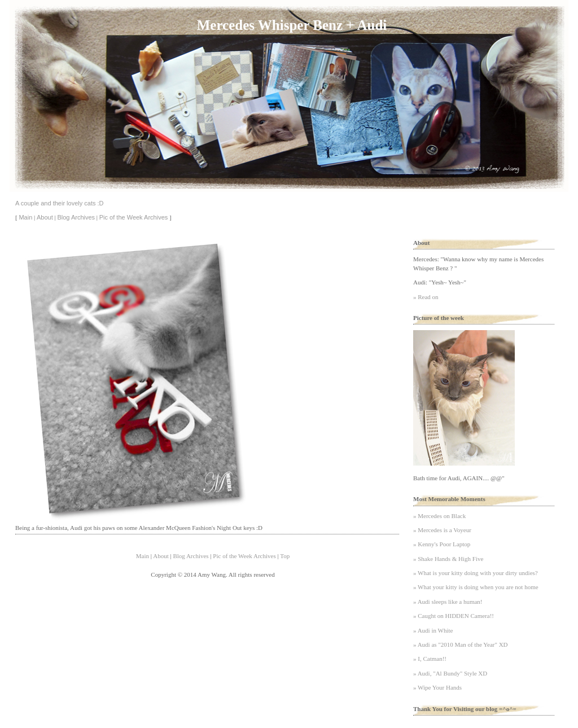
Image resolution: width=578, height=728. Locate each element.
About (45, 217)
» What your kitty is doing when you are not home (475, 587)
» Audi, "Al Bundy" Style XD (450, 673)
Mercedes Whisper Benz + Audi (292, 25)
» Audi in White (433, 630)
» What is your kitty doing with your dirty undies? (475, 572)
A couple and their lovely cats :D (59, 203)
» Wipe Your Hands (437, 687)
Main (25, 217)
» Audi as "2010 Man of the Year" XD (460, 644)
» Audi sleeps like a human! (448, 601)
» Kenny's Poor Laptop (441, 544)
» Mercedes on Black (439, 515)
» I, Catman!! (429, 658)
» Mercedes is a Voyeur (442, 530)
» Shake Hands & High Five (448, 558)
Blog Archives (76, 217)
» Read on (426, 296)
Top (285, 555)
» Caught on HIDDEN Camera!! (453, 615)
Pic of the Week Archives (133, 217)
